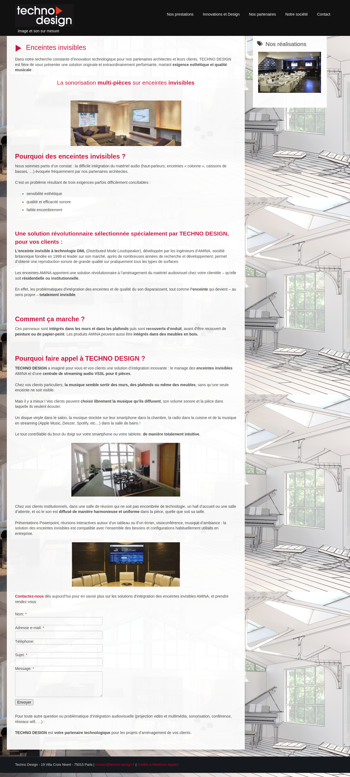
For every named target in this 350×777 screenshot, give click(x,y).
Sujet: (21, 655)
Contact (323, 14)
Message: (24, 668)
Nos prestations (180, 14)
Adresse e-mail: (29, 628)
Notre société (296, 14)
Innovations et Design (221, 14)
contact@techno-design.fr (115, 769)
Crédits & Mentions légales (158, 769)
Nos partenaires (262, 14)
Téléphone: (24, 641)
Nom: (21, 614)
